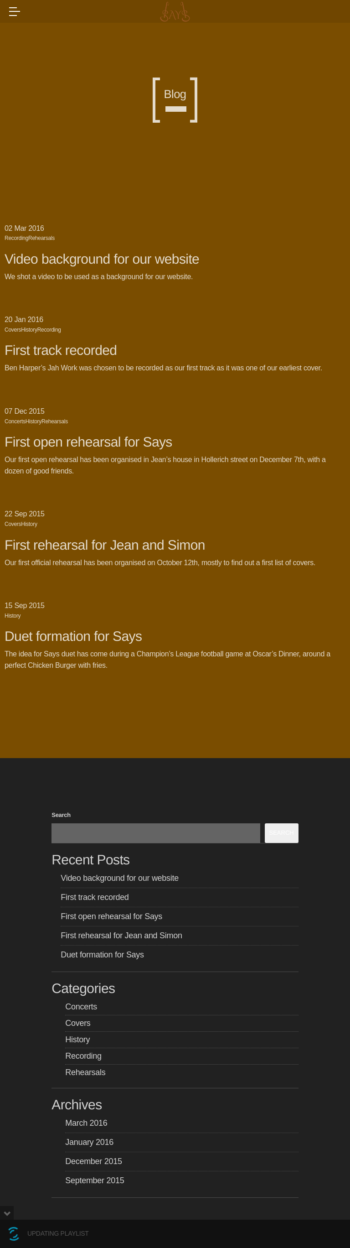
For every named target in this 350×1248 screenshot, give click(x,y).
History (29, 330)
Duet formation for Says (73, 636)
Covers (13, 330)
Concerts (15, 421)
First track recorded (61, 350)
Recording (16, 238)
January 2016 (89, 1142)
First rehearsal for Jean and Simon (105, 545)
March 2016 (86, 1123)
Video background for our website (102, 259)
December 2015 (93, 1161)
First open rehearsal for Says (88, 442)
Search (61, 814)
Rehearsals (41, 238)
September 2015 (94, 1180)
